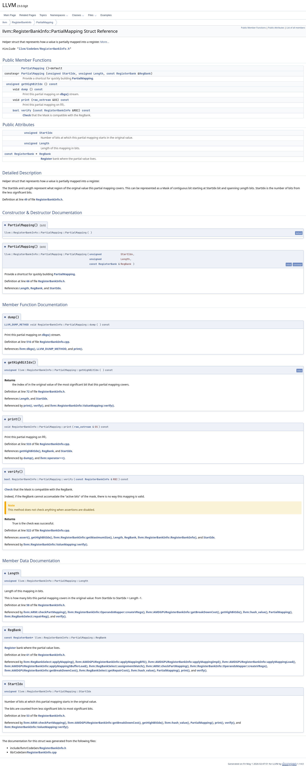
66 (27, 281)
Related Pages (27, 15)
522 (28, 530)
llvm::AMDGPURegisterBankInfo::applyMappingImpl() (184, 662)
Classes (78, 15)
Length (98, 73)
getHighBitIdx (32, 84)
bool (16, 110)
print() (78, 349)
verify (26, 110)
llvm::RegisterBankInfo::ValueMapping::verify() (82, 405)
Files (92, 15)
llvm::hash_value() (255, 612)
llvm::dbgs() (27, 349)
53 (27, 715)
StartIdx (68, 73)
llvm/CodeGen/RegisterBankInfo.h (44, 49)
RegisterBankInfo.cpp (54, 342)
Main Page (10, 15)
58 (27, 605)
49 (25, 199)
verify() (38, 405)
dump (24, 89)
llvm (5, 22)
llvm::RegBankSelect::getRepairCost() (104, 670)
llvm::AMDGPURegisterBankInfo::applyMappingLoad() (258, 662)
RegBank (145, 73)
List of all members (295, 27)
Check (27, 115)
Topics (43, 15)
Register (46, 158)
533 (28, 444)
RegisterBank (126, 73)
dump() (28, 458)
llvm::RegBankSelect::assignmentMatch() (117, 666)
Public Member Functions (253, 27)
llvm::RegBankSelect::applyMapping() (48, 662)
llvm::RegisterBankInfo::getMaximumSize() (82, 537)
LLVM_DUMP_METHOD (16, 324)
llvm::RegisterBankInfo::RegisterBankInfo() (167, 537)
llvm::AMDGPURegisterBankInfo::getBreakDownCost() (182, 612)
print (25, 100)
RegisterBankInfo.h (49, 199)
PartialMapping (44, 22)
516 (28, 342)
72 (27, 391)
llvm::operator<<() (52, 458)
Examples (106, 15)
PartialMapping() (280, 612)
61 (27, 655)
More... (104, 42)
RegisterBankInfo (21, 22)
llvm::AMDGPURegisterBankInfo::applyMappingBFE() (111, 662)
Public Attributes (276, 27)
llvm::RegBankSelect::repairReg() (26, 616)
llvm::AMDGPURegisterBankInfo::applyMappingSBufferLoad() (45, 666)
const (111, 73)
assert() (24, 537)
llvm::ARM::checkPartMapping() (44, 612)
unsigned (53, 73)
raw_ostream (42, 100)
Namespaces (59, 15)
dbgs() (64, 94)
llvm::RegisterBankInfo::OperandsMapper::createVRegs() (106, 612)
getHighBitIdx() (29, 451)
